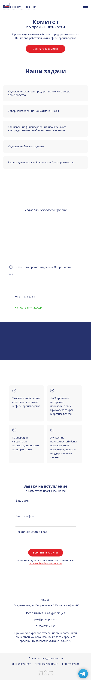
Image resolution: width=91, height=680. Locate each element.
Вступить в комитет (45, 552)
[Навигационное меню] (85, 6)
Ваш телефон (24, 516)
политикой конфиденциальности (45, 563)
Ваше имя (22, 500)
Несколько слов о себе (31, 532)
